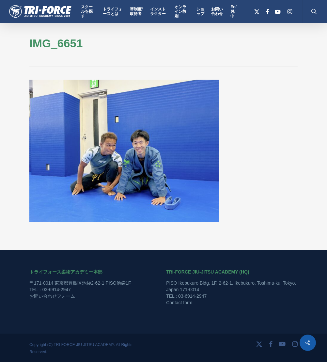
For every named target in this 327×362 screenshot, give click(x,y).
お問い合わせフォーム (52, 296)
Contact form (179, 302)
